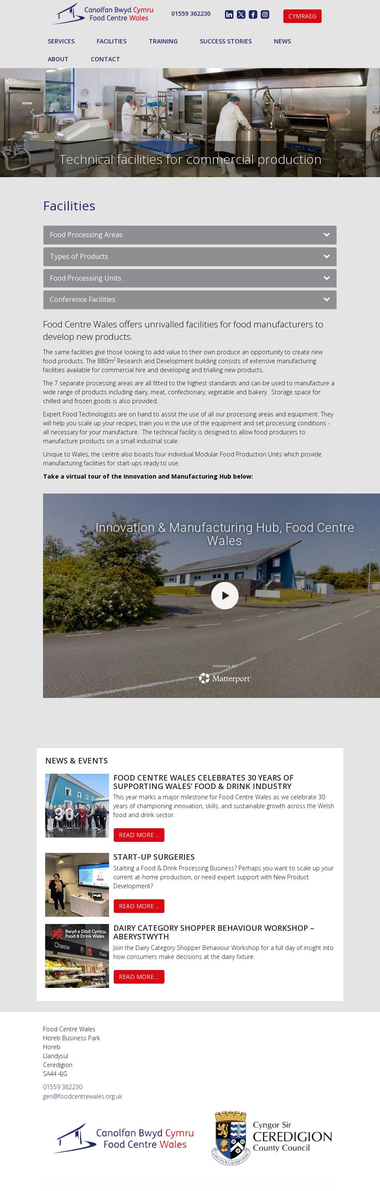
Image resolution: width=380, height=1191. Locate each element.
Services (61, 41)
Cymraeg (302, 16)
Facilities (112, 41)
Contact (105, 59)
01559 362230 (190, 13)
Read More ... (139, 835)
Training (163, 41)
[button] (190, 235)
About (58, 59)
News (282, 41)
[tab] (190, 235)
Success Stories (226, 41)
